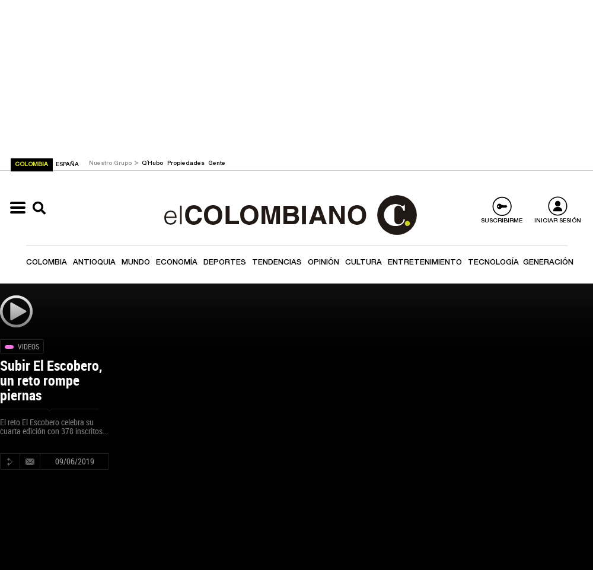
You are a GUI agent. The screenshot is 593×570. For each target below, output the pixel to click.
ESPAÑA (67, 165)
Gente (216, 164)
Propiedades (186, 164)
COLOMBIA (32, 165)
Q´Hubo (153, 164)
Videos (28, 346)
